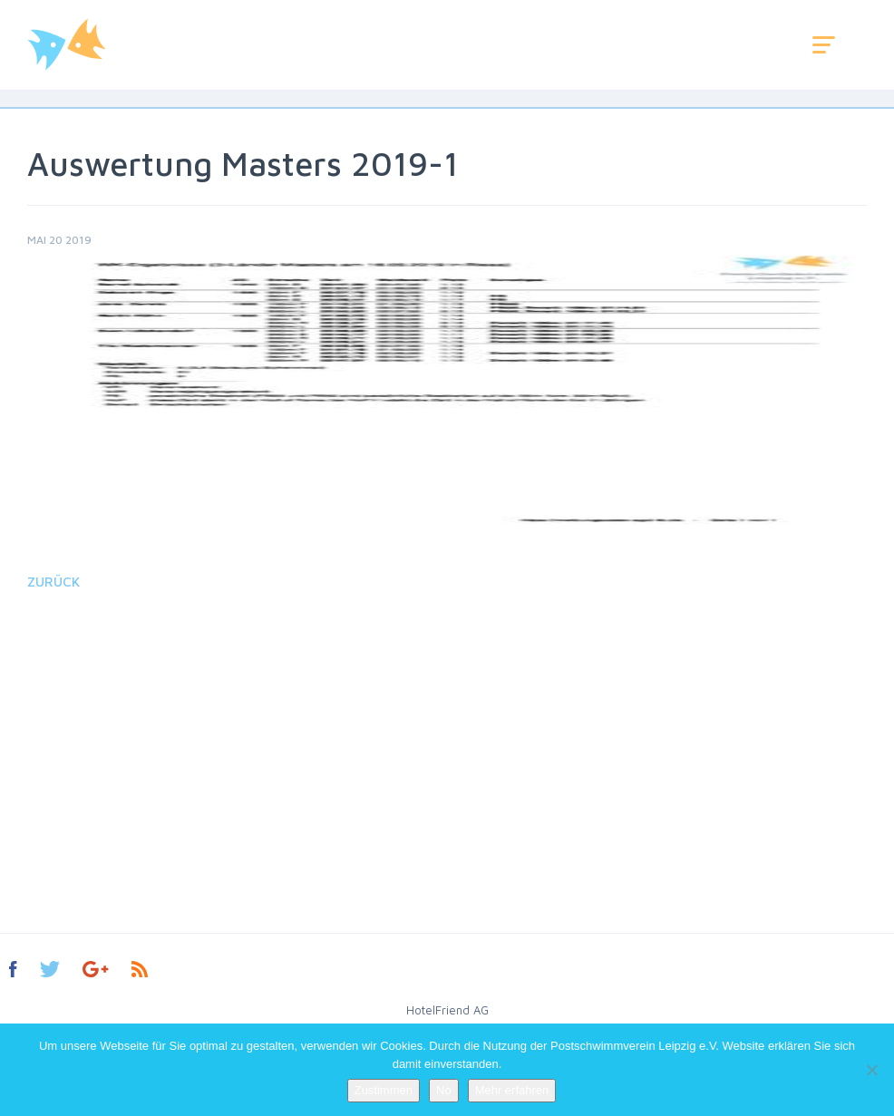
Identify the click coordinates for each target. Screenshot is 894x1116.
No (444, 1090)
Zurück (53, 581)
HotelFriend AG (447, 1010)
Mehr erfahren (512, 1090)
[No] (871, 1070)
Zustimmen (384, 1090)
